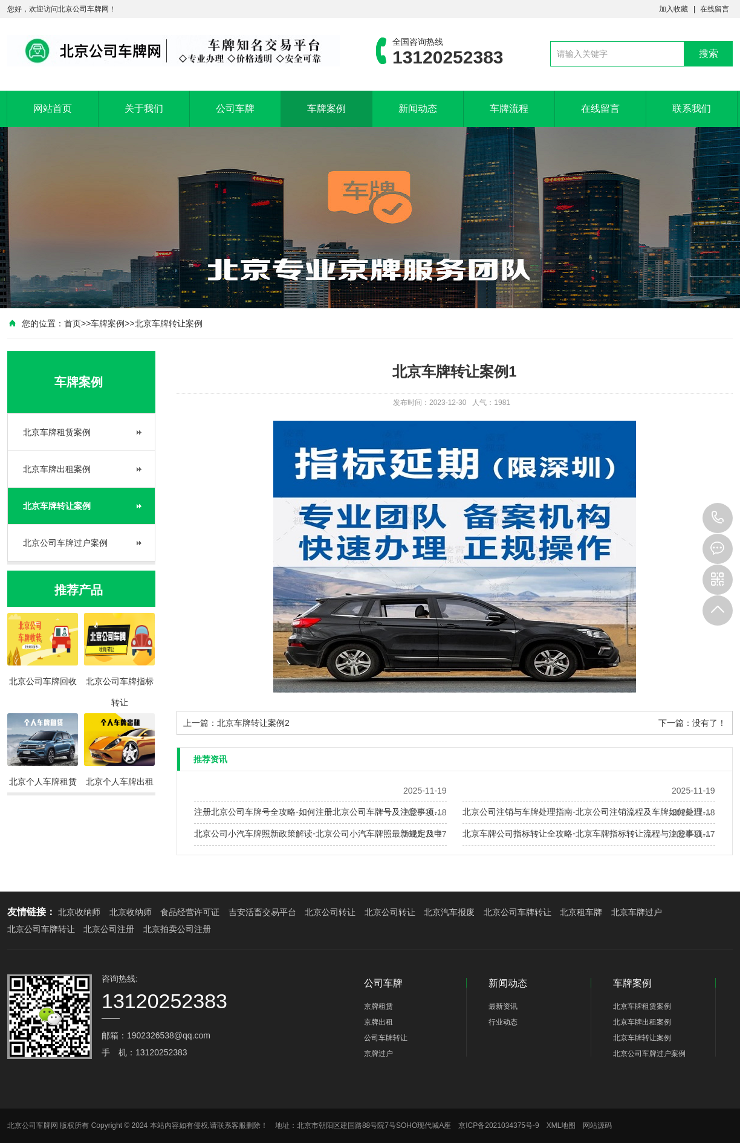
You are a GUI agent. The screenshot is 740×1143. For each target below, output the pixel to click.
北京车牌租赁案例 (57, 432)
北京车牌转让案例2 (253, 723)
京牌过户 (378, 1053)
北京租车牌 (581, 912)
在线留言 (714, 9)
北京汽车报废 (449, 912)
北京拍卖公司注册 (177, 929)
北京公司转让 (330, 912)
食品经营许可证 (189, 912)
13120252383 (718, 518)
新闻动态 (417, 108)
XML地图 (561, 1125)
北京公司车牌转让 (517, 912)
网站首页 (52, 108)
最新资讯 (503, 1006)
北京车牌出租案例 (57, 469)
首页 (72, 323)
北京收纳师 (79, 912)
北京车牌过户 (636, 912)
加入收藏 (673, 9)
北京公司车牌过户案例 (65, 543)
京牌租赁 (378, 1006)
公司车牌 (235, 108)
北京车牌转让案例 (169, 323)
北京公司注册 (108, 929)
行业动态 (503, 1022)
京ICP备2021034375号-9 (498, 1125)
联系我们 (691, 108)
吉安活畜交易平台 (262, 912)
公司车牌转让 (385, 1038)
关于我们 (144, 108)
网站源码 (597, 1125)
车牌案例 (326, 108)
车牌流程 (509, 108)
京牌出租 (378, 1022)
